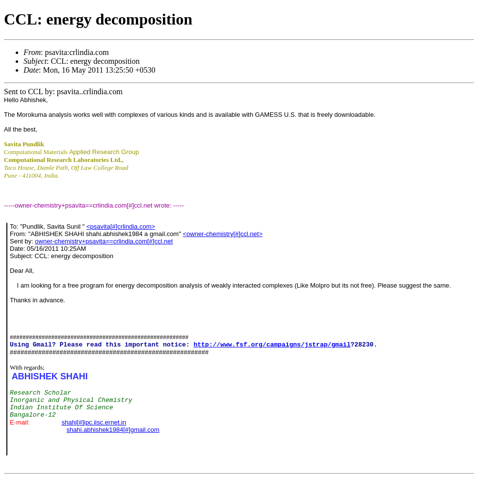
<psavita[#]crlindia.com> (120, 226)
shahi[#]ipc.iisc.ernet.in (93, 422)
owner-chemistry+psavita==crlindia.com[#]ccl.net (104, 241)
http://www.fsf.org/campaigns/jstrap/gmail (271, 344)
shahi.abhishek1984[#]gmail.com (113, 429)
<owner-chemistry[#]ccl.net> (223, 234)
